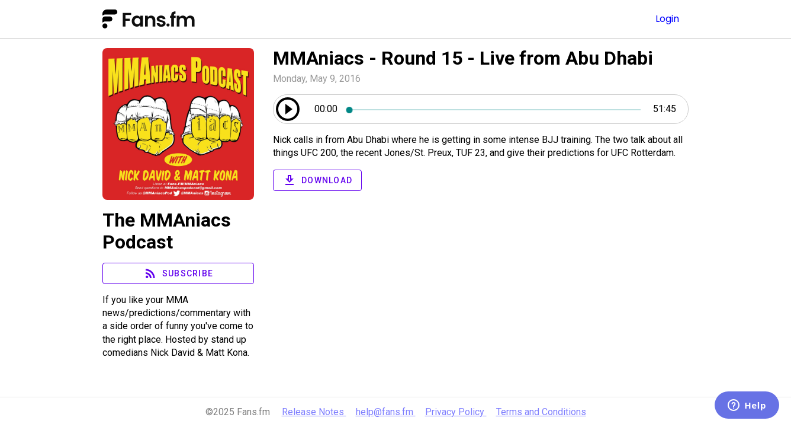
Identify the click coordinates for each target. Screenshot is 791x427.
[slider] (495, 109)
